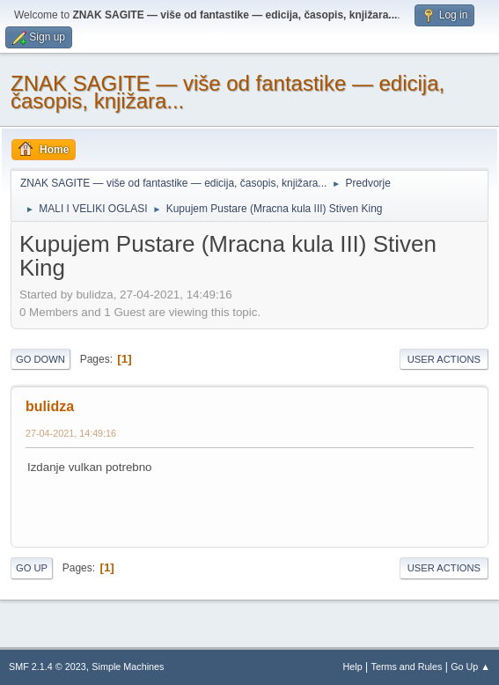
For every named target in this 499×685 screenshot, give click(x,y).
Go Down (40, 359)
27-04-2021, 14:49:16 (71, 433)
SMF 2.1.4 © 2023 (47, 666)
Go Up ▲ (470, 666)
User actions (444, 359)
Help (353, 666)
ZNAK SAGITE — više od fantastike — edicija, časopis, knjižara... (227, 92)
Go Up (32, 568)
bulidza (50, 406)
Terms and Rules (407, 666)
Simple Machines (128, 666)
